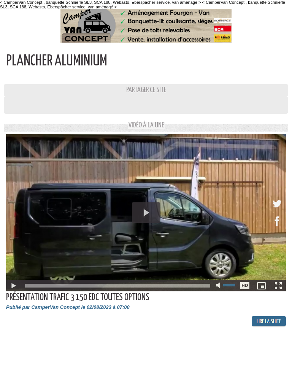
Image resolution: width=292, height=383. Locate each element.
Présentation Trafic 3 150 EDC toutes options (77, 297)
